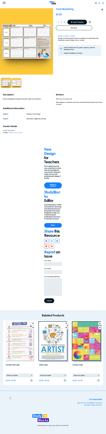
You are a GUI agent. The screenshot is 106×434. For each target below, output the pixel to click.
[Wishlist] (89, 22)
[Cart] (103, 3)
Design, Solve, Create (66, 36)
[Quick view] (33, 327)
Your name (53, 263)
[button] (46, 241)
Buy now (74, 28)
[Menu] (4, 3)
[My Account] (99, 3)
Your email (53, 271)
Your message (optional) (53, 286)
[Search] (96, 3)
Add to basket (78, 22)
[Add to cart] (31, 380)
